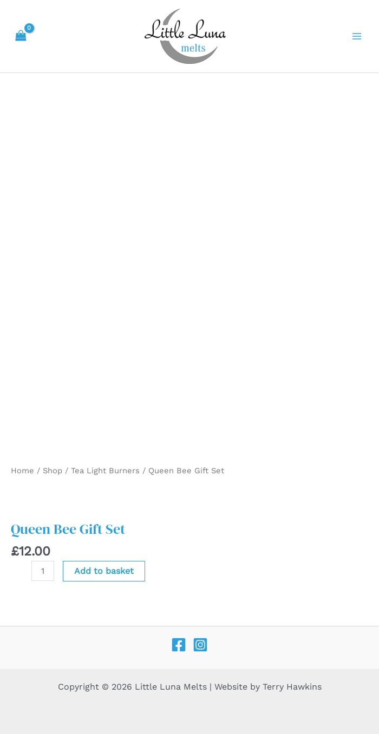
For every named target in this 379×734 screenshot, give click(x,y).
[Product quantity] (42, 571)
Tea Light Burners (105, 470)
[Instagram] (200, 644)
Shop (52, 470)
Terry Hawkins (292, 687)
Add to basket (104, 571)
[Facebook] (178, 644)
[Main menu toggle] (356, 36)
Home (22, 470)
